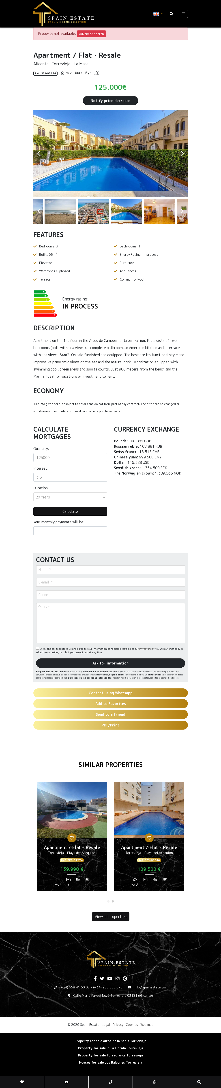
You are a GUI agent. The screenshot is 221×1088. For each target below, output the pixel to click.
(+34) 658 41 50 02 (75, 987)
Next (182, 153)
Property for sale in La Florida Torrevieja (110, 1048)
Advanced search (91, 34)
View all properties (111, 916)
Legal (106, 1024)
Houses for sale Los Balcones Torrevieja (110, 1062)
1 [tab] (108, 901)
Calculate (70, 511)
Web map (146, 1024)
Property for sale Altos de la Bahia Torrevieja (110, 1041)
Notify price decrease (110, 100)
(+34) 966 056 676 (107, 987)
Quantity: (41, 448)
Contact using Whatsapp (111, 692)
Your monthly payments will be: (58, 522)
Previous (39, 153)
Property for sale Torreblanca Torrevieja (110, 1055)
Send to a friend (110, 714)
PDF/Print (110, 725)
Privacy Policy (147, 649)
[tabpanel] (72, 838)
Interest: (40, 468)
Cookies (132, 1024)
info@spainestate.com (150, 987)
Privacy (118, 1024)
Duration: (41, 487)
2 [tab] (113, 901)
